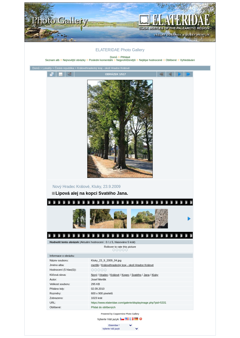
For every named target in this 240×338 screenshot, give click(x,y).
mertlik (95, 265)
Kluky (155, 274)
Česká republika (64, 68)
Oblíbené (171, 60)
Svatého (136, 274)
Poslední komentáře (101, 60)
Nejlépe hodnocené (150, 60)
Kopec (125, 274)
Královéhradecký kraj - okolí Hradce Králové (103, 68)
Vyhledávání (187, 60)
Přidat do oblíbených (103, 307)
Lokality (47, 68)
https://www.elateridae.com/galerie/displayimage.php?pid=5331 (128, 302)
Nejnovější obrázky (74, 60)
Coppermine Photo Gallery (126, 314)
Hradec (103, 274)
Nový (94, 274)
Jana (147, 274)
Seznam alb (52, 60)
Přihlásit (125, 57)
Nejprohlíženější (126, 60)
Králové (114, 274)
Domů (113, 57)
